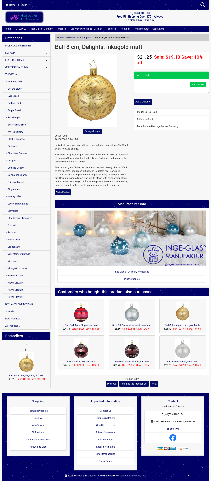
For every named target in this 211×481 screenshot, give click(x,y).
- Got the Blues (13, 88)
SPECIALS (21, 28)
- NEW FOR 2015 (14, 282)
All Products (38, 432)
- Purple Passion (14, 110)
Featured (111, 28)
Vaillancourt (141, 28)
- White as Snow (14, 131)
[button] (202, 5)
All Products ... (12, 325)
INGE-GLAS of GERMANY (26, 45)
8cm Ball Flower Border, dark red (132, 361)
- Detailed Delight (14, 167)
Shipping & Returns (105, 418)
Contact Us (158, 28)
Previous (111, 383)
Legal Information (105, 446)
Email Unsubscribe (105, 454)
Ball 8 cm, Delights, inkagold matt (26, 364)
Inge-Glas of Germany (42, 28)
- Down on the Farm (16, 175)
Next (154, 383)
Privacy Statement (105, 432)
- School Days (13, 246)
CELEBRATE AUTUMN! (26, 67)
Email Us (173, 428)
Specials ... (11, 311)
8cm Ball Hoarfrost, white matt (183, 361)
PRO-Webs (140, 475)
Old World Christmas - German (86, 28)
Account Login (105, 439)
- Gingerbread (12, 189)
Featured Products (38, 410)
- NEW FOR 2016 (14, 290)
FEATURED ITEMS (26, 60)
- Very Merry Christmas (17, 254)
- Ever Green (12, 96)
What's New (38, 425)
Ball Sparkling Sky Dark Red (81, 361)
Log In (22, 5)
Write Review (63, 192)
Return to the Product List (134, 383)
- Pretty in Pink (13, 103)
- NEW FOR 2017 (14, 297)
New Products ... (13, 318)
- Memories (11, 210)
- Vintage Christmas (16, 268)
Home (10, 5)
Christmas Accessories (38, 439)
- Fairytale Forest (14, 182)
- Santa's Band (13, 239)
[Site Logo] (37, 17)
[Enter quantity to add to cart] (163, 84)
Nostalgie (126, 28)
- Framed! (10, 225)
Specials (38, 418)
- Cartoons (11, 146)
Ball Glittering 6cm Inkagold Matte (182, 325)
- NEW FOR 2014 (14, 275)
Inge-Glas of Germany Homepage (132, 271)
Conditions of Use (105, 425)
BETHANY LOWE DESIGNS (19, 304)
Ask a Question (143, 101)
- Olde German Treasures (18, 218)
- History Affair (13, 196)
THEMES (70, 37)
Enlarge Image (92, 131)
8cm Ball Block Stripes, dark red (81, 325)
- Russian (10, 232)
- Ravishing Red (13, 117)
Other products (132, 279)
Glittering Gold (84, 37)
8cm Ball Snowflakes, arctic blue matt (131, 325)
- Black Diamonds (15, 139)
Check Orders (105, 461)
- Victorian (11, 261)
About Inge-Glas (38, 446)
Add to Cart (198, 84)
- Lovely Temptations (16, 203)
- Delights (10, 160)
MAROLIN (26, 52)
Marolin (62, 28)
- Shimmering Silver (16, 124)
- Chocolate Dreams (16, 153)
